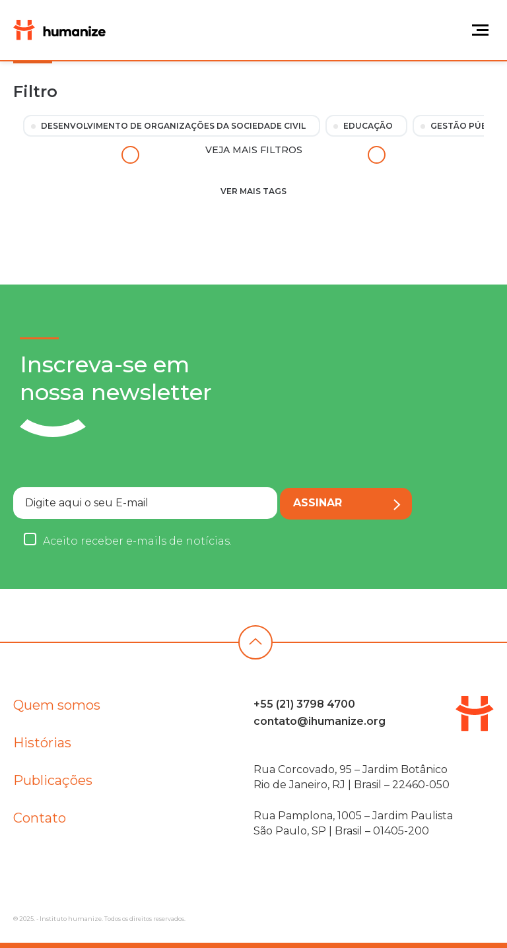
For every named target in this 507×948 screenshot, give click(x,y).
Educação (368, 126)
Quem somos (56, 708)
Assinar (347, 503)
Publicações (52, 784)
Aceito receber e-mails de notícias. (137, 541)
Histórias (42, 746)
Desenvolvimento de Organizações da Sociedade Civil (173, 126)
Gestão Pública (468, 126)
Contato (39, 821)
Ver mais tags (253, 191)
